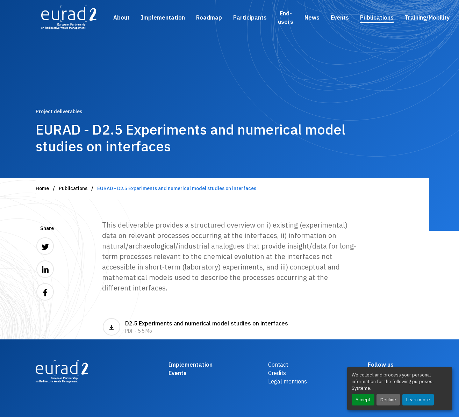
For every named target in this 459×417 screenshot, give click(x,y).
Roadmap (209, 17)
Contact (278, 364)
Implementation (163, 17)
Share (47, 228)
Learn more (418, 400)
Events (340, 17)
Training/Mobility (427, 17)
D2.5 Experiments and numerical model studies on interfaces (195, 327)
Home (42, 188)
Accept (363, 400)
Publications (377, 17)
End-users (285, 17)
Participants (250, 17)
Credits (277, 372)
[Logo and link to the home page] (69, 17)
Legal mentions (287, 381)
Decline (388, 400)
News (312, 17)
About (121, 17)
